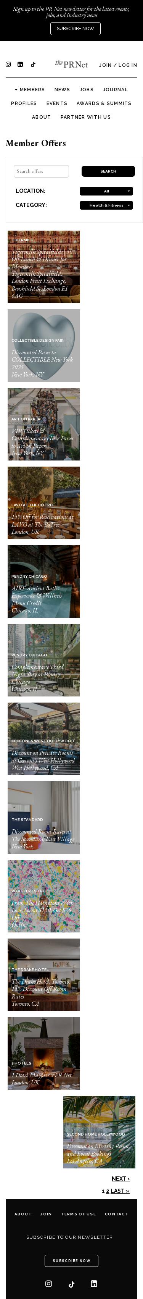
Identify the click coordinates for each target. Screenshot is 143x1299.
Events (57, 103)
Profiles (24, 103)
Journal (115, 89)
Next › (121, 1179)
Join (105, 65)
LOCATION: (30, 191)
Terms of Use (78, 1214)
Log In (128, 65)
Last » (120, 1191)
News (63, 89)
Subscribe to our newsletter (69, 1237)
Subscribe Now (75, 28)
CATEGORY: (31, 205)
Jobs (87, 89)
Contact (117, 1214)
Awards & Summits (104, 103)
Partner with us (86, 117)
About (41, 117)
